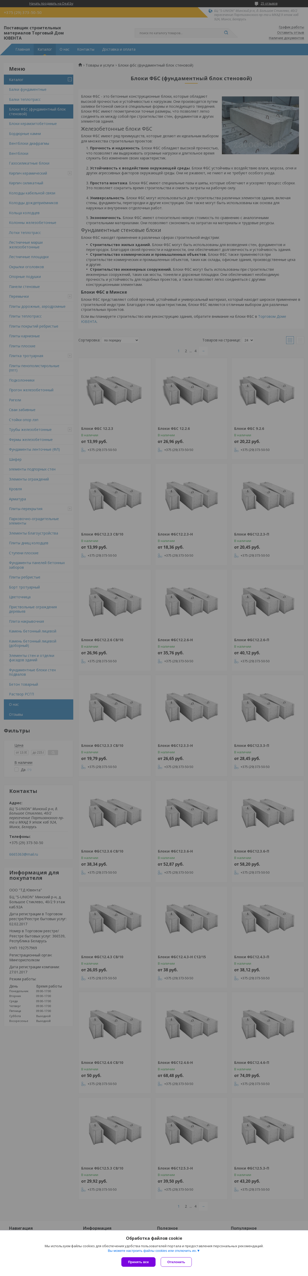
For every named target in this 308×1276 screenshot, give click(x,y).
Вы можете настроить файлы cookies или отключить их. (152, 1251)
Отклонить (176, 1262)
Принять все (138, 1262)
